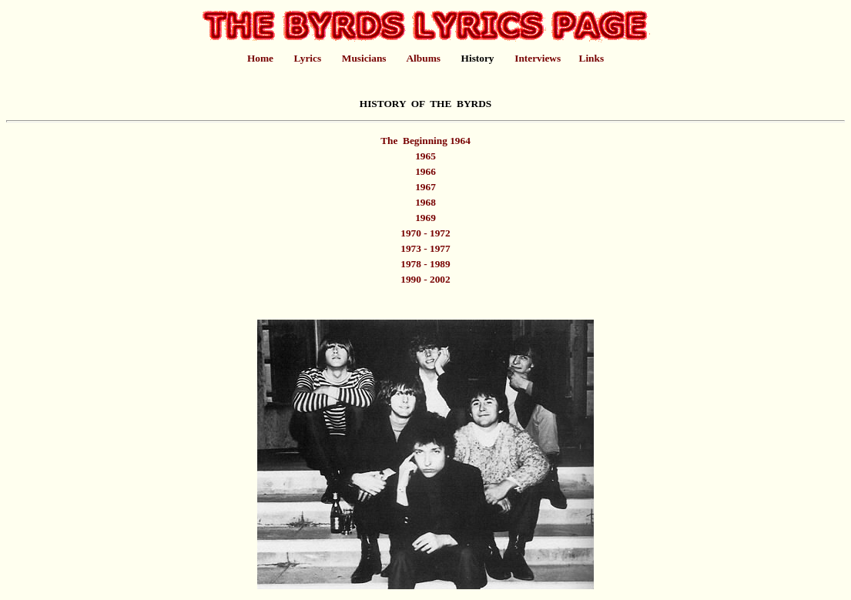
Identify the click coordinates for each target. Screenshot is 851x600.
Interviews (537, 58)
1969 (425, 217)
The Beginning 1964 (425, 140)
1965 (425, 156)
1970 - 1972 (425, 233)
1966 (425, 171)
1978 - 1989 (425, 264)
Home (260, 58)
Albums (423, 58)
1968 (425, 202)
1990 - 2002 (425, 279)
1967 (425, 187)
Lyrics (308, 58)
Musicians (364, 58)
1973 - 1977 (425, 248)
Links (592, 58)
